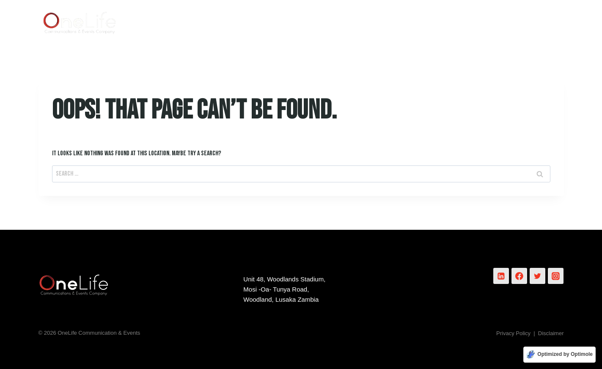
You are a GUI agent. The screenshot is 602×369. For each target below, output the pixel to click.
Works (442, 21)
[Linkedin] (501, 276)
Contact (538, 21)
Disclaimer (551, 333)
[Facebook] (519, 276)
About (343, 21)
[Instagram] (556, 276)
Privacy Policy (513, 333)
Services (392, 21)
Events (488, 21)
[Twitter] (538, 276)
